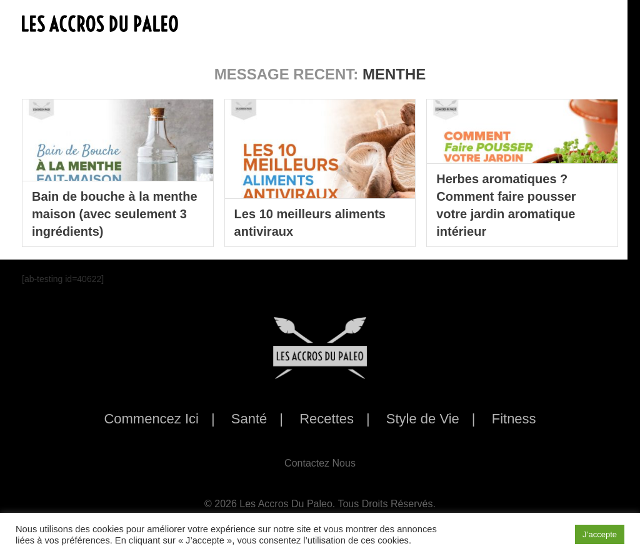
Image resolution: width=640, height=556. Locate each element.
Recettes (326, 419)
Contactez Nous (320, 463)
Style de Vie (422, 419)
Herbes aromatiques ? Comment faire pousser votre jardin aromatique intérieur (506, 205)
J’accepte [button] (599, 534)
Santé (249, 419)
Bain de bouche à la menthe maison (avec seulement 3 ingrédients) (115, 214)
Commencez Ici (151, 419)
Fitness (514, 419)
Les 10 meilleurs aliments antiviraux (310, 222)
